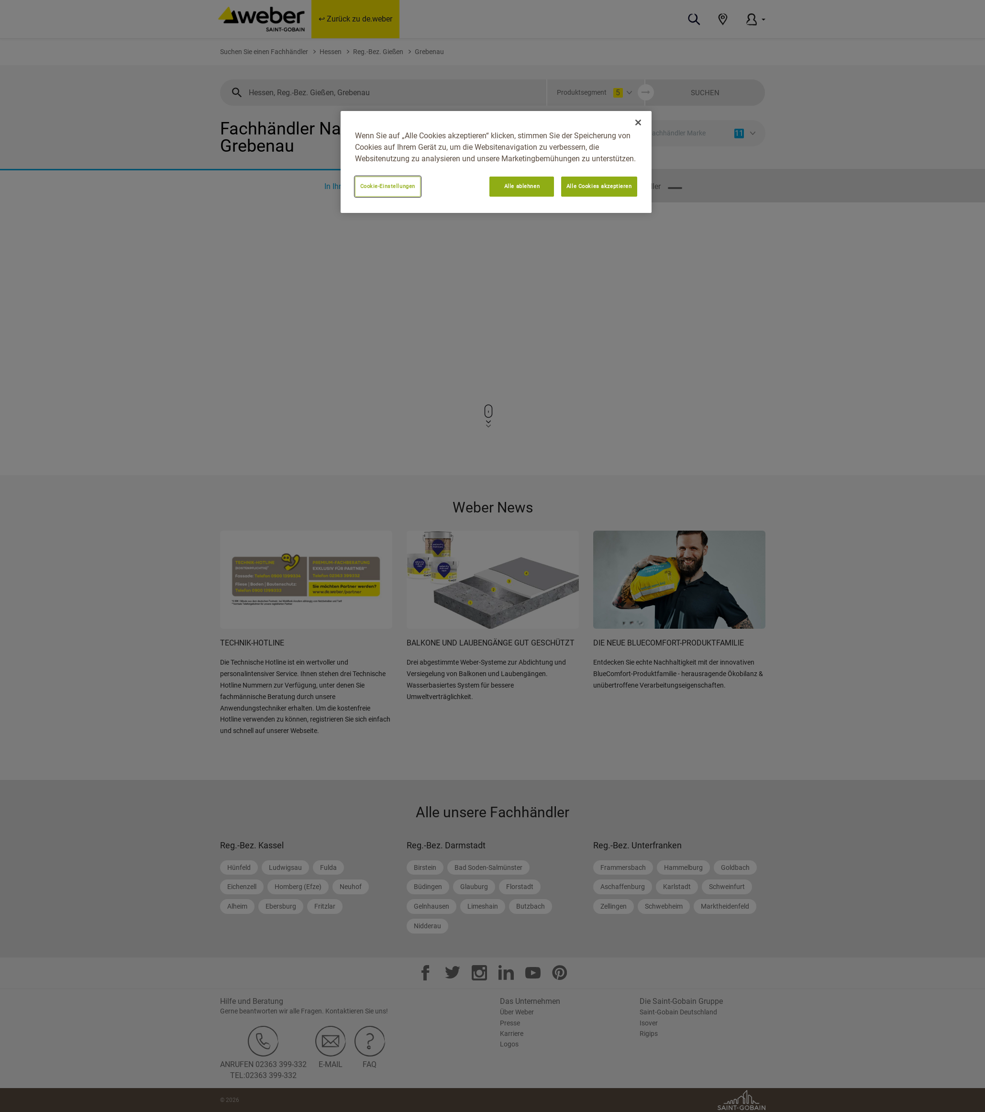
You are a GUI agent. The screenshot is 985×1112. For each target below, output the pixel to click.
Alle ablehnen (522, 186)
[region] (496, 162)
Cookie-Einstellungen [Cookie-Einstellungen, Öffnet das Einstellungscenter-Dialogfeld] (387, 186)
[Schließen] (638, 122)
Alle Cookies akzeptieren (599, 186)
